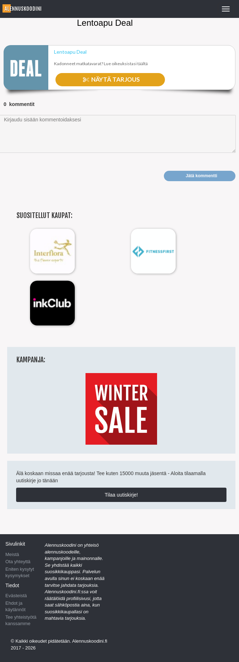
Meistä (12, 554)
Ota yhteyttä (17, 561)
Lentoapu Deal (70, 52)
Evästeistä (16, 595)
